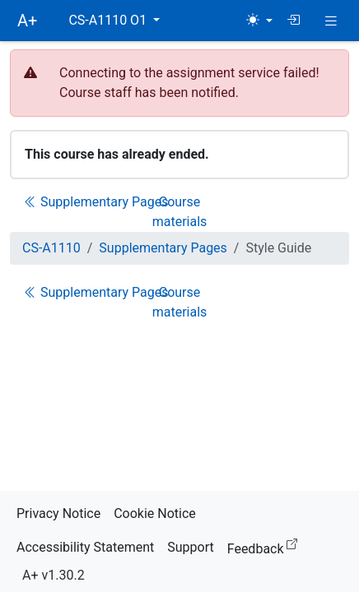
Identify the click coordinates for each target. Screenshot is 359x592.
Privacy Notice (58, 513)
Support (190, 547)
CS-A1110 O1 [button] (109, 20)
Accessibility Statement (85, 547)
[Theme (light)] (259, 20)
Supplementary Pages (96, 202)
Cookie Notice (155, 513)
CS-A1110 (51, 248)
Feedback (265, 546)
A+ (27, 20)
